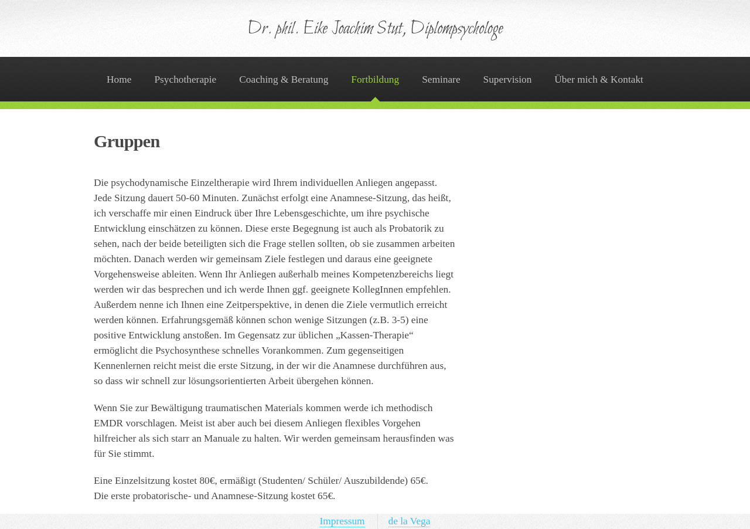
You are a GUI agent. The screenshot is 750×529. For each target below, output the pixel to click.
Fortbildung (375, 79)
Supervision (507, 79)
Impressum (342, 521)
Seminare (441, 79)
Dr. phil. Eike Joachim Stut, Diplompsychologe (375, 29)
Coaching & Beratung (283, 79)
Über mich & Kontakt (598, 79)
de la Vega (409, 521)
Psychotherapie (185, 79)
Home (119, 79)
